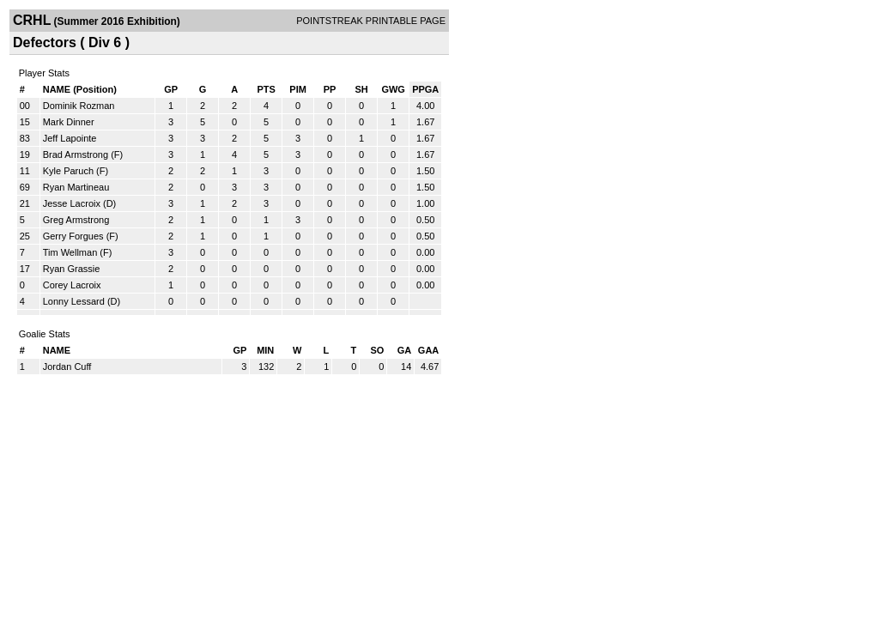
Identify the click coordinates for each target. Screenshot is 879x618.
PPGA (425, 89)
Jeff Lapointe (70, 138)
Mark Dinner (68, 122)
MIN (265, 350)
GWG (393, 89)
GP (171, 89)
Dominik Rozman (79, 105)
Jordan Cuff (67, 366)
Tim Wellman (70, 252)
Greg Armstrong (76, 220)
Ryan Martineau (76, 187)
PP (330, 89)
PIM (297, 89)
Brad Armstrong (75, 154)
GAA (428, 350)
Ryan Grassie (71, 269)
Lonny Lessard (74, 301)
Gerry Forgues (73, 236)
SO (377, 350)
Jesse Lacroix (71, 203)
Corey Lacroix (72, 285)
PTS (266, 89)
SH (361, 89)
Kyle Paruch (68, 171)
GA (404, 350)
